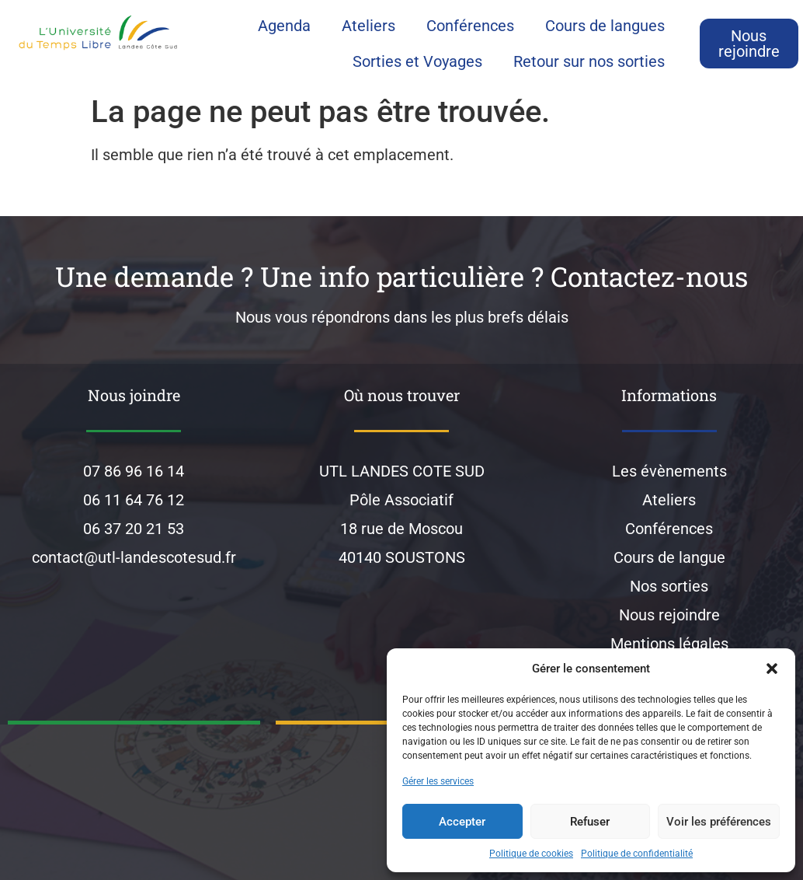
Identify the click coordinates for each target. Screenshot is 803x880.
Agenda (284, 25)
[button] (772, 668)
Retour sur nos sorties (589, 61)
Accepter (462, 822)
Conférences (470, 25)
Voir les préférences (718, 822)
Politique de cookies (531, 853)
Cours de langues (605, 25)
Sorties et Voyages (417, 61)
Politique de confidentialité (637, 853)
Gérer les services (438, 781)
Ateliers (368, 25)
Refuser (590, 822)
